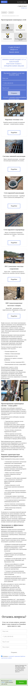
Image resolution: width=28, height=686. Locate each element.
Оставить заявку (21, 2)
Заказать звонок (14, 52)
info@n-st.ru (24, 8)
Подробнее (14, 132)
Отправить (14, 93)
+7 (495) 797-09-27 (14, 47)
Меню (4, 2)
